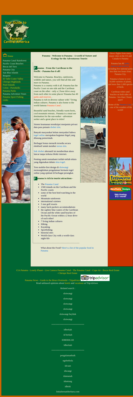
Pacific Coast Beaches (13, 63)
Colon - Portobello (11, 87)
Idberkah (68, 345)
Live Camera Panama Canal (58, 270)
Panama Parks (9, 90)
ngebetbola (68, 360)
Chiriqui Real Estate (67, 273)
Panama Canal (54, 105)
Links (5, 100)
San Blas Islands (10, 72)
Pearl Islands (9, 84)
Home (10, 56)
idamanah (67, 376)
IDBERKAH (68, 340)
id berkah (67, 334)
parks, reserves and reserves (120, 64)
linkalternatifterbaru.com (68, 391)
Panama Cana (126, 104)
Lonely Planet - (37, 270)
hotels (68, 283)
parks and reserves (42, 97)
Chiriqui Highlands (12, 81)
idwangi (68, 371)
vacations (79, 283)
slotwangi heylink (68, 314)
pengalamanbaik (67, 355)
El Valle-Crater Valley (13, 78)
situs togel (60, 162)
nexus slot (61, 146)
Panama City (9, 69)
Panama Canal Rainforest (14, 60)
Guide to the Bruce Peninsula (54, 280)
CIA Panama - (23, 270)
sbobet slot (55, 127)
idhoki (68, 386)
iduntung (68, 381)
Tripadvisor (74, 280)
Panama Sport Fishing (13, 97)
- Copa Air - (97, 270)
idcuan (68, 365)
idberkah (68, 329)
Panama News (32, 280)
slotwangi (63, 167)
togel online (39, 135)
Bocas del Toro (10, 66)
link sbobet (39, 151)
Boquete (7, 75)
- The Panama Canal (81, 270)
